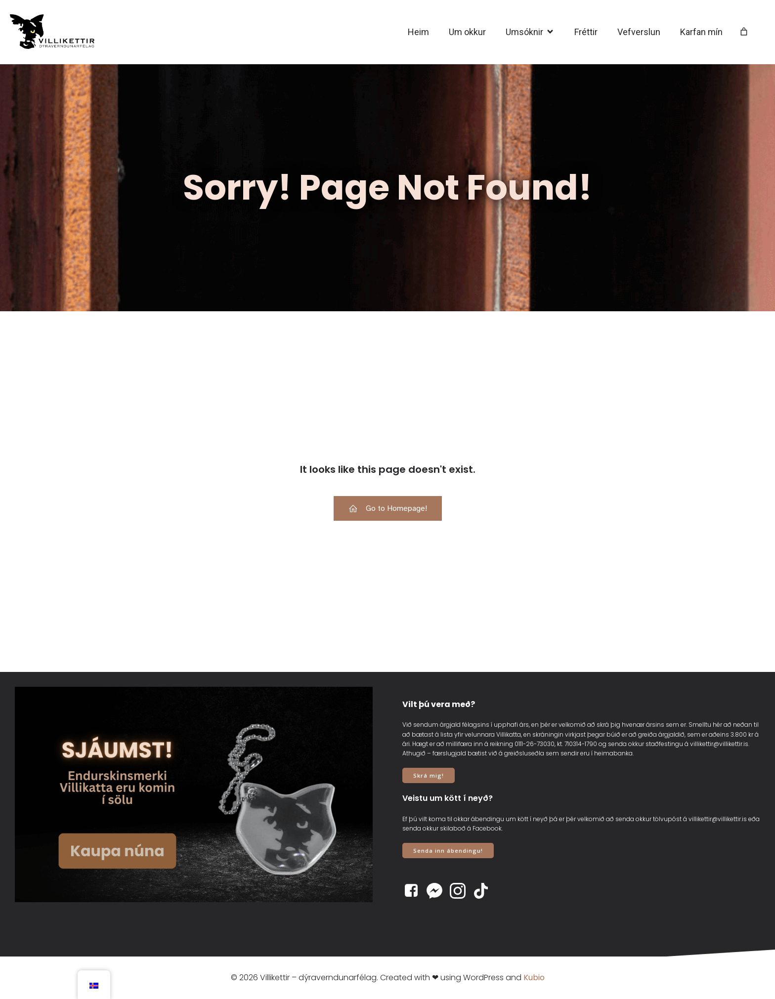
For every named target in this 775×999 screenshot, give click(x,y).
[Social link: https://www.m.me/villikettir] (438, 891)
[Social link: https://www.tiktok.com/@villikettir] (484, 891)
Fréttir (586, 32)
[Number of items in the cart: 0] (744, 32)
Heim (418, 32)
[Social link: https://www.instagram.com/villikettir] (461, 891)
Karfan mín (701, 32)
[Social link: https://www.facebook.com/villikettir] (415, 891)
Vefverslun (638, 32)
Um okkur (467, 32)
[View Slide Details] (194, 794)
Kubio (534, 977)
